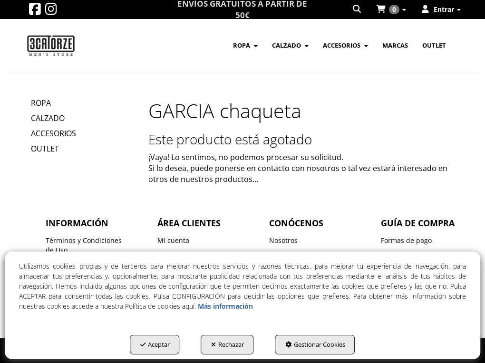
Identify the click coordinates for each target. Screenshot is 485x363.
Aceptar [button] (155, 344)
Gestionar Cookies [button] (315, 344)
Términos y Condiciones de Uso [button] (84, 245)
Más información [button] (225, 306)
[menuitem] (357, 9)
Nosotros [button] (283, 240)
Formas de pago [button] (406, 240)
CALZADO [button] (48, 118)
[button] (35, 11)
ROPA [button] (41, 103)
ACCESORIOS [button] (53, 133)
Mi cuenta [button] (173, 240)
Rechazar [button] (227, 344)
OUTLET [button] (45, 148)
